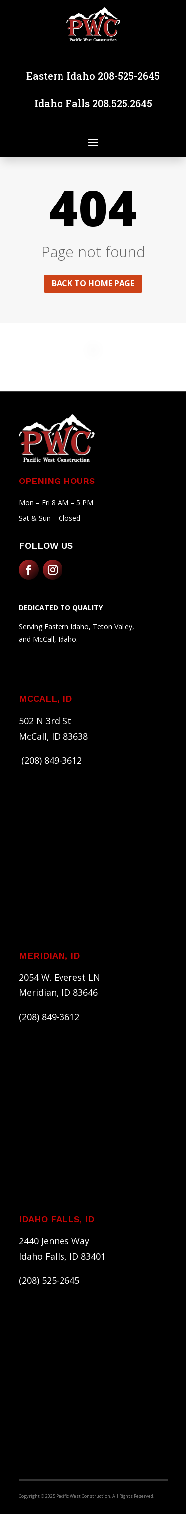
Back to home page (93, 283)
